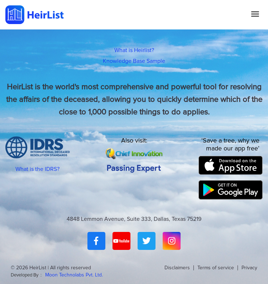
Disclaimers (177, 268)
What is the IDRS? (37, 169)
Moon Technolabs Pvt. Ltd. (74, 275)
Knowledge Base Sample (134, 61)
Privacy (249, 268)
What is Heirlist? (134, 50)
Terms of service (215, 268)
